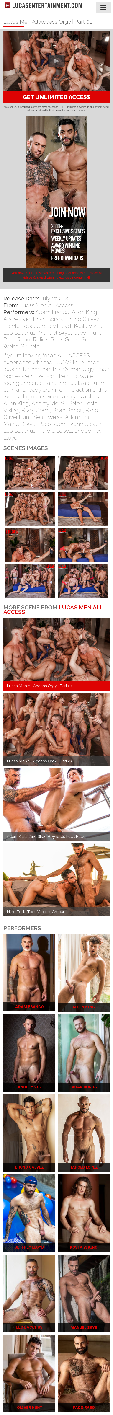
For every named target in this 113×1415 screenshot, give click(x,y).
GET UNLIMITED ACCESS (56, 97)
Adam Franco (52, 312)
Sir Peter (31, 346)
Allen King (84, 312)
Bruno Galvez (82, 319)
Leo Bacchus (19, 332)
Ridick (40, 339)
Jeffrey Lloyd (55, 326)
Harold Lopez (20, 326)
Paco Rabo (16, 339)
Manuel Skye (55, 332)
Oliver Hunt (87, 332)
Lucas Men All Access (46, 305)
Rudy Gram (65, 339)
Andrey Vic (16, 319)
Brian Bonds (48, 319)
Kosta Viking (89, 326)
